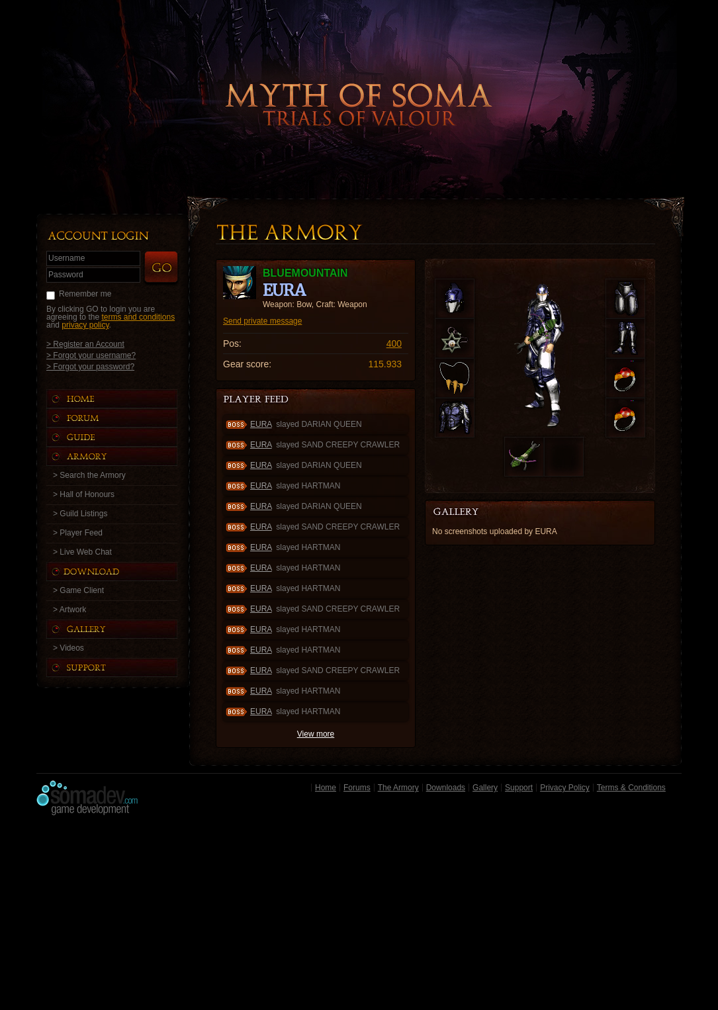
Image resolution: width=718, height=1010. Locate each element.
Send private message (262, 321)
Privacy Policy (565, 788)
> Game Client (78, 590)
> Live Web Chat (82, 552)
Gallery (485, 788)
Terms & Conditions (631, 788)
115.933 (385, 364)
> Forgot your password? (90, 366)
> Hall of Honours (83, 494)
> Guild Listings (80, 513)
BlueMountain (305, 273)
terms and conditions (138, 317)
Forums (357, 788)
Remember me (85, 294)
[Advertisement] (359, 916)
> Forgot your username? (91, 355)
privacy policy (85, 325)
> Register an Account (85, 344)
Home (325, 788)
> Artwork (69, 609)
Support (519, 788)
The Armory (398, 788)
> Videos (68, 648)
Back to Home (359, 82)
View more (315, 734)
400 (394, 343)
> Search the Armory (89, 475)
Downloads (445, 788)
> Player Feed (78, 532)
